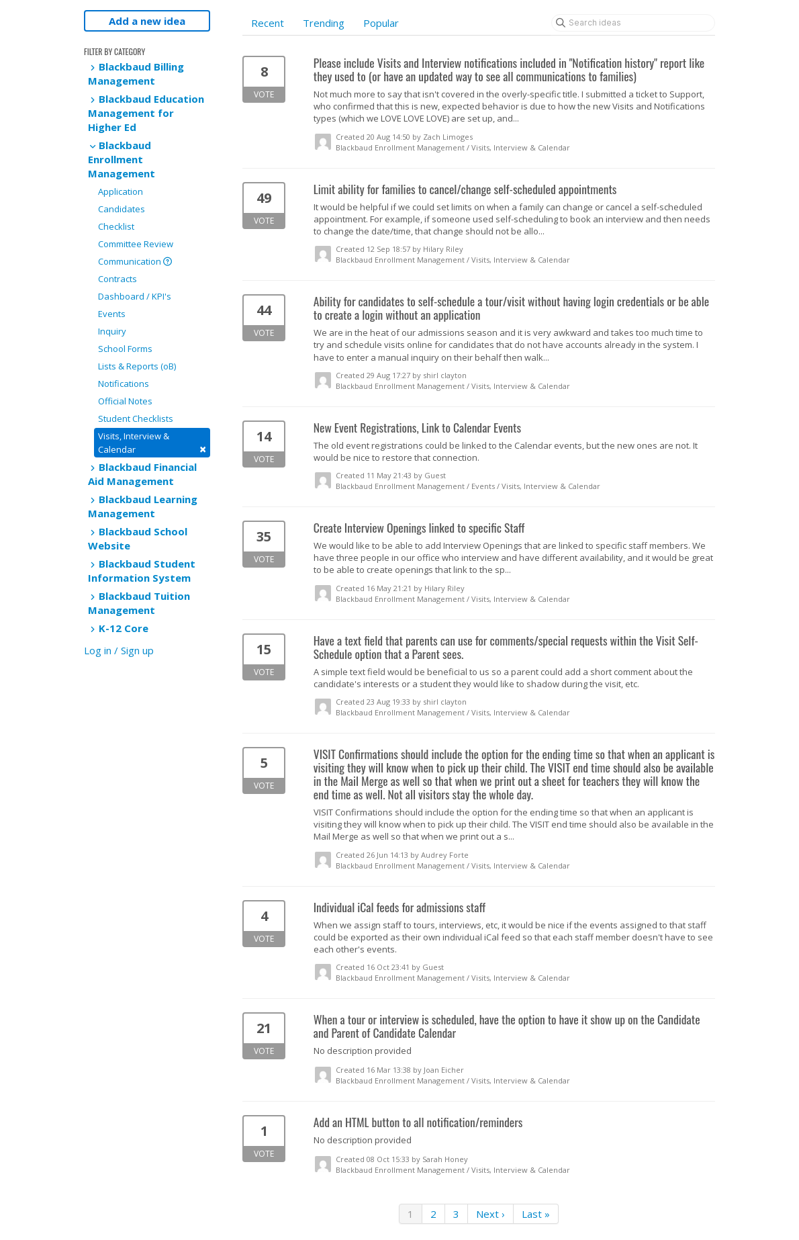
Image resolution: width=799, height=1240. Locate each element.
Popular (381, 23)
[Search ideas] (633, 23)
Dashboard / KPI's (134, 296)
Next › (490, 1214)
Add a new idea (147, 21)
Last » (536, 1214)
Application (120, 191)
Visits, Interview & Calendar (152, 443)
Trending (323, 23)
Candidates (121, 209)
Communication (135, 261)
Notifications (123, 384)
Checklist (116, 226)
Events (112, 314)
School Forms (125, 349)
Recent (267, 23)
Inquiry (112, 331)
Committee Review (135, 244)
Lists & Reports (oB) (137, 366)
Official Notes (125, 401)
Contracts (117, 279)
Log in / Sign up (119, 650)
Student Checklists (135, 418)
